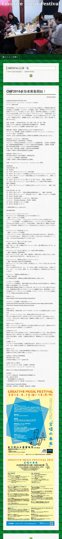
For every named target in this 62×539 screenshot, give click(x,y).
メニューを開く (10, 56)
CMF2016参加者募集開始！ (14, 71)
